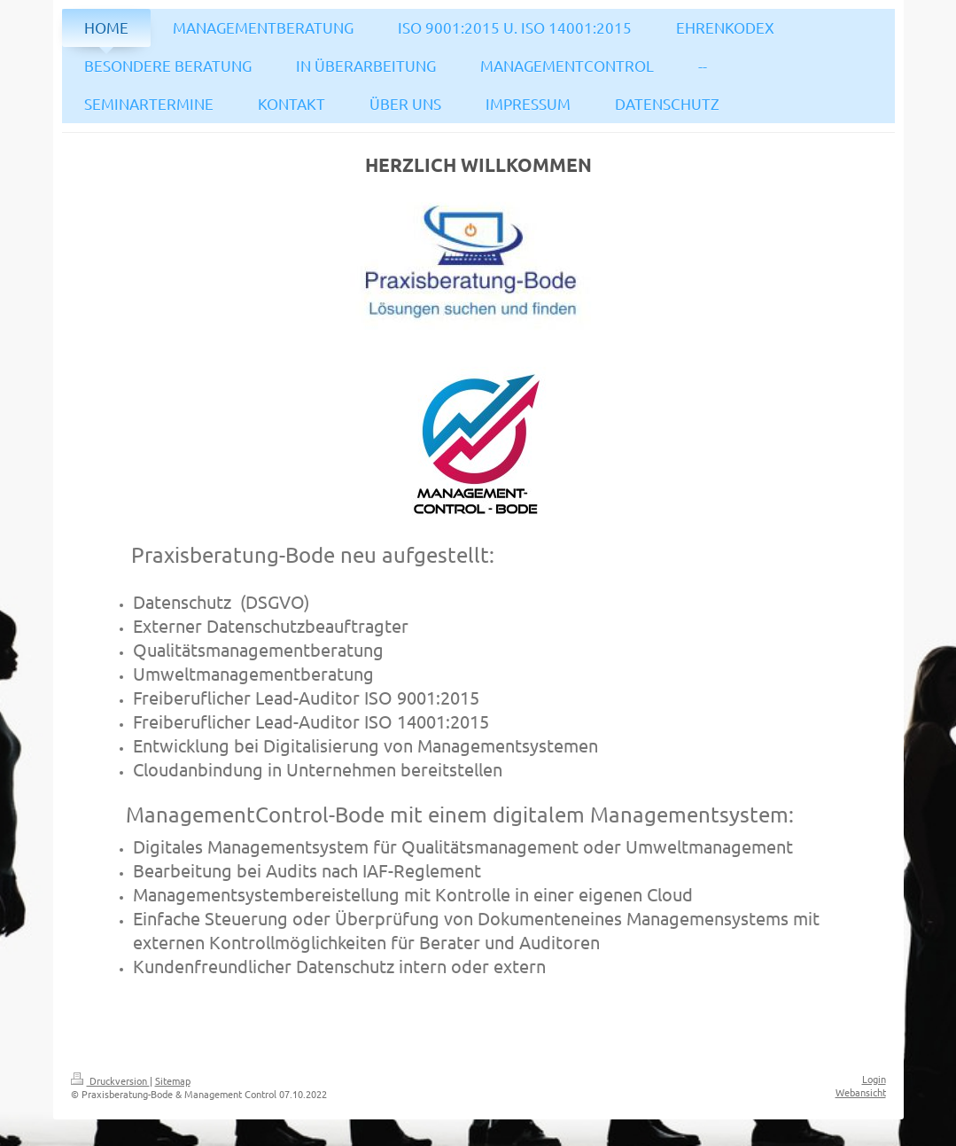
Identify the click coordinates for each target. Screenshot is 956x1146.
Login (874, 1079)
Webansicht (861, 1092)
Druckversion (110, 1080)
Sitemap (172, 1080)
